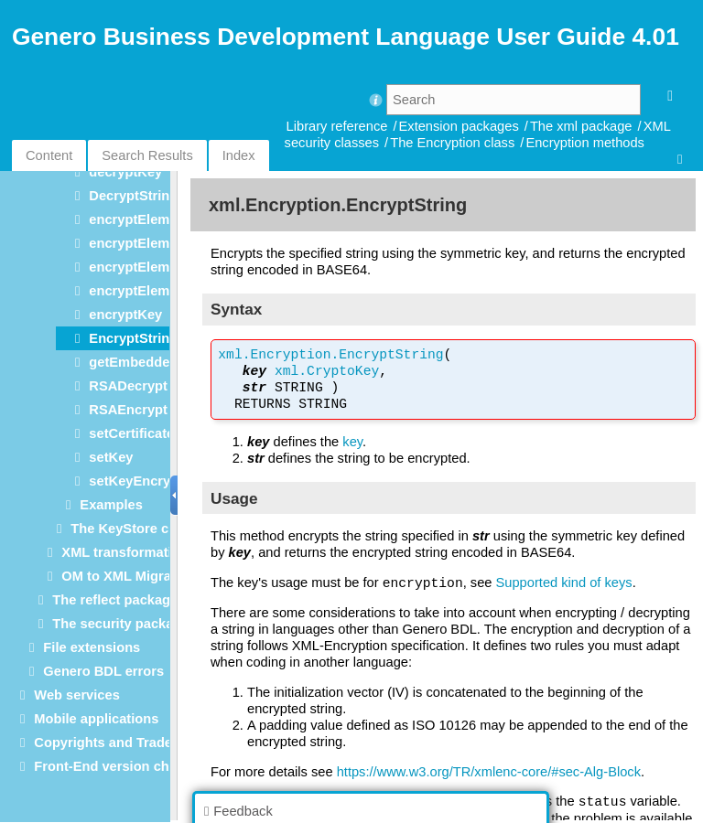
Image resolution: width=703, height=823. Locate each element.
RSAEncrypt (128, 409)
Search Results (147, 155)
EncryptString (133, 338)
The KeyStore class (132, 528)
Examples (111, 504)
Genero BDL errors (103, 671)
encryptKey (125, 314)
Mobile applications (96, 718)
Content (49, 155)
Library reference (337, 126)
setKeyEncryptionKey (158, 481)
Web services (76, 695)
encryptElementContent (164, 243)
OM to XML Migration (128, 576)
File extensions (91, 647)
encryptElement (139, 219)
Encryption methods (584, 142)
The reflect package (115, 600)
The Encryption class (452, 142)
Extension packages (459, 126)
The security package (120, 623)
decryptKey (125, 172)
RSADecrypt (128, 386)
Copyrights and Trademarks (122, 742)
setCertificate (131, 433)
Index (238, 155)
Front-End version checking (122, 766)
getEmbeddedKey (145, 362)
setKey (111, 457)
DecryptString (133, 195)
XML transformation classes (150, 552)
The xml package (581, 126)
